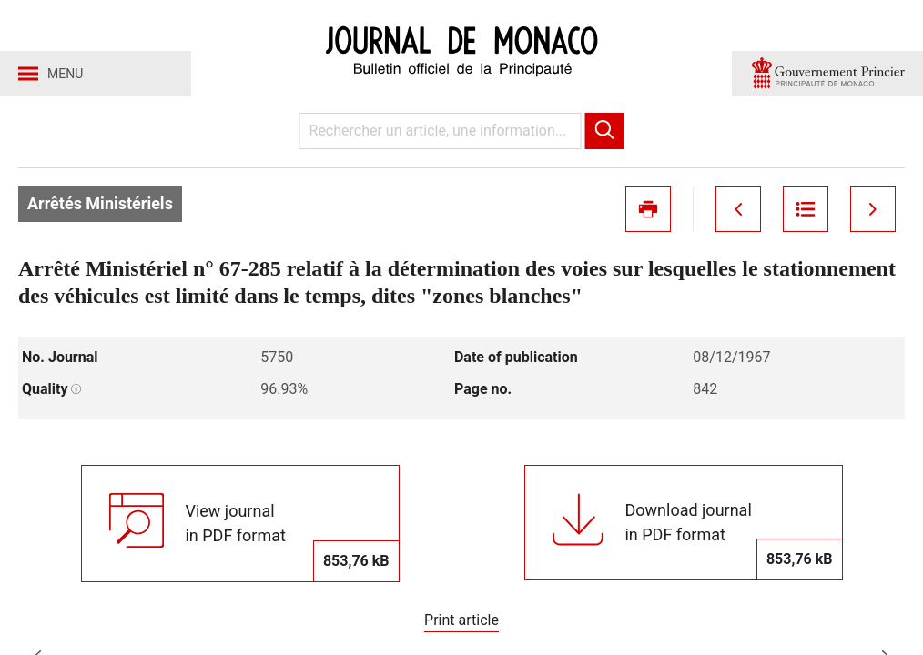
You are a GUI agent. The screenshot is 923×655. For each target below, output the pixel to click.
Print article (461, 620)
